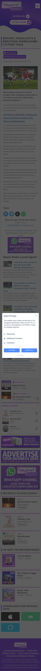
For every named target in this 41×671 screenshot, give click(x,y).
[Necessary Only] (36, 315)
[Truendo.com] (20, 355)
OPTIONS (12, 350)
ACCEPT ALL (29, 350)
